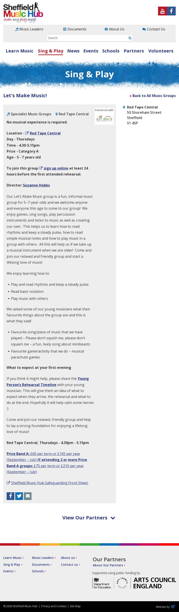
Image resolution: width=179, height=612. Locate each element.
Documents (76, 29)
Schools (110, 51)
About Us (116, 29)
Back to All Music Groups (154, 95)
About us (68, 558)
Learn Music (19, 51)
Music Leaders (31, 29)
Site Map (75, 606)
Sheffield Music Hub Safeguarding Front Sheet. (49, 482)
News (73, 51)
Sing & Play (50, 51)
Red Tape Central (45, 133)
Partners (134, 51)
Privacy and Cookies (53, 606)
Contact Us (156, 29)
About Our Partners (108, 565)
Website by (166, 607)
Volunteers (160, 51)
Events (90, 51)
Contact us (69, 564)
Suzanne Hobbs (36, 185)
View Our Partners (88, 517)
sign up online (56, 168)
